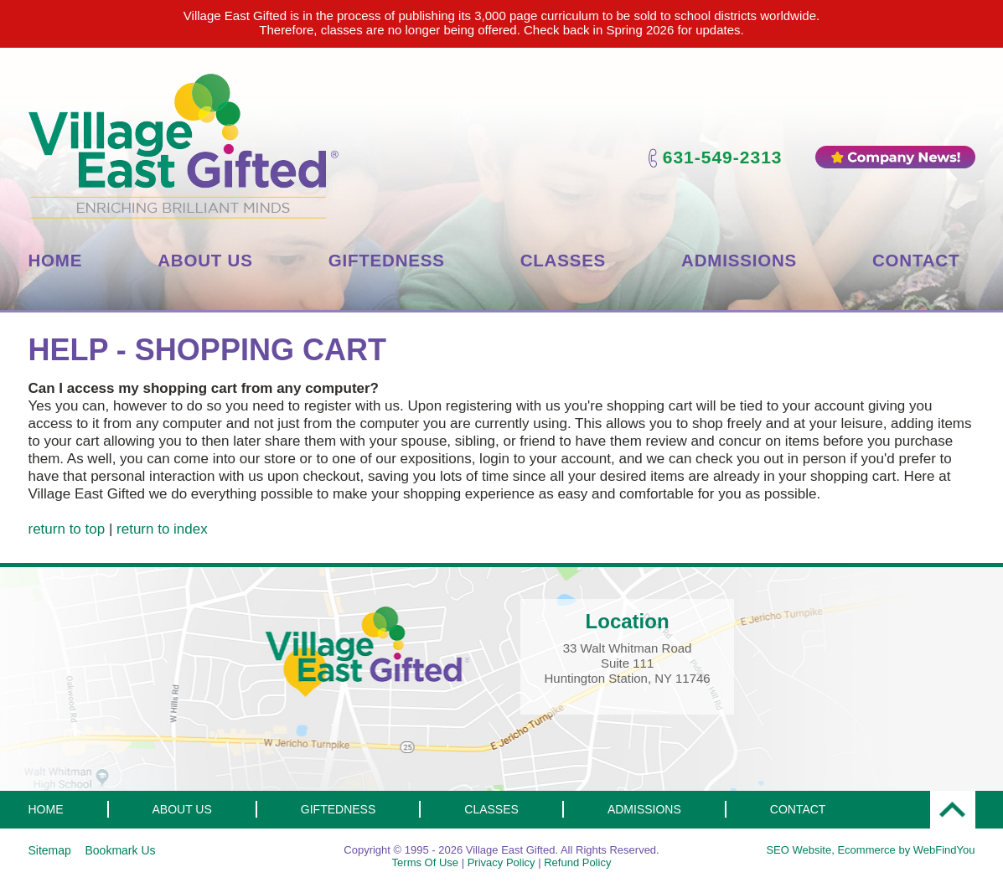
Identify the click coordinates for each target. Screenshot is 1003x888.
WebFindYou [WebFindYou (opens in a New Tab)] (944, 850)
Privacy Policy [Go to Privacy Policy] (501, 862)
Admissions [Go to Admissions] (739, 260)
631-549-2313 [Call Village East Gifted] (723, 157)
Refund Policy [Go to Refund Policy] (577, 862)
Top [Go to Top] (952, 810)
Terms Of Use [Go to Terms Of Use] (425, 862)
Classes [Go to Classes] (563, 260)
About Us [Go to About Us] (205, 260)
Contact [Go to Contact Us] (915, 260)
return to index (162, 529)
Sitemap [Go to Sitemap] (49, 850)
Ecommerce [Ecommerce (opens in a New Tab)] (866, 850)
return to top (67, 529)
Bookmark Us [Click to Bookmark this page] (120, 850)
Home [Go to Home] (55, 260)
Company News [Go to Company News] (895, 157)
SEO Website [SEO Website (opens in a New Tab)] (798, 850)
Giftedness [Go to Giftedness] (386, 260)
